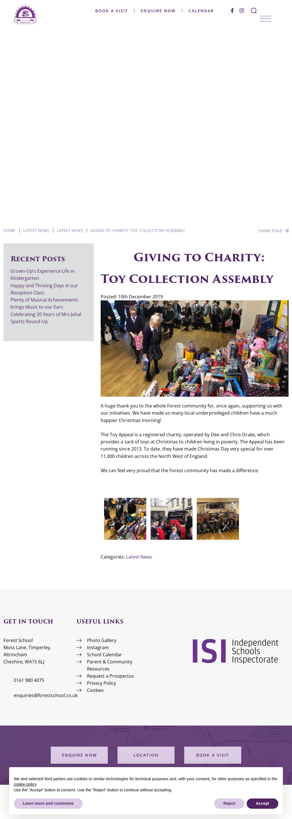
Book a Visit (111, 10)
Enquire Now (158, 10)
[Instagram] (242, 10)
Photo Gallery (101, 640)
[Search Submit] (254, 10)
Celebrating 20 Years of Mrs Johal (46, 314)
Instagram (98, 647)
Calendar (201, 10)
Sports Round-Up (29, 321)
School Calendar (104, 654)
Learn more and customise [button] (48, 803)
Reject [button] (229, 803)
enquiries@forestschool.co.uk (46, 695)
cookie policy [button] (25, 784)
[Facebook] (232, 10)
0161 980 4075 (29, 680)
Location (146, 755)
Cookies (95, 690)
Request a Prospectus (110, 676)
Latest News (139, 557)
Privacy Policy (101, 683)
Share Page (270, 231)
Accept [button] (262, 803)
